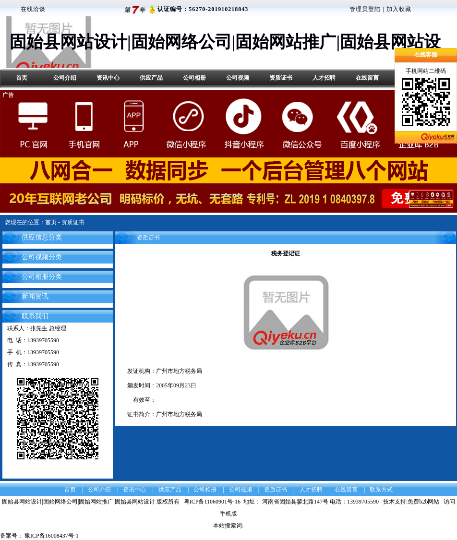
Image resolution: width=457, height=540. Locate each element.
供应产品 (151, 77)
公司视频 (237, 77)
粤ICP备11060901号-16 (213, 501)
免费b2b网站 (423, 501)
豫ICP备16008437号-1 (51, 535)
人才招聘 (324, 77)
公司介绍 (64, 77)
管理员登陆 (365, 9)
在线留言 (367, 77)
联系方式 (381, 489)
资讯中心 (108, 77)
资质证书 (280, 77)
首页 (21, 77)
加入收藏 (398, 9)
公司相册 (194, 77)
